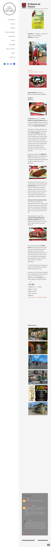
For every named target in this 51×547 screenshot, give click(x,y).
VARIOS (13, 53)
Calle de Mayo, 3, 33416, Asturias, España (37, 297)
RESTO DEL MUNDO (10, 32)
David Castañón (28, 505)
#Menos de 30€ (32, 291)
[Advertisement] (35, 310)
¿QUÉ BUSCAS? (11, 19)
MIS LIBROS (12, 44)
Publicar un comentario (28, 534)
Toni (26, 498)
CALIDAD (13, 24)
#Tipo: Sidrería (32, 293)
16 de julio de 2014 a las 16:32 (31, 531)
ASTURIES (12, 28)
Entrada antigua (42, 540)
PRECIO (13, 40)
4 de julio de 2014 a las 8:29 (31, 517)
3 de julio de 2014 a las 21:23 (31, 502)
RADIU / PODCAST (10, 48)
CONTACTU (12, 57)
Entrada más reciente (29, 540)
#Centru (39, 287)
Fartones (27, 520)
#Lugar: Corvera (32, 289)
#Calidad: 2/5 (32, 287)
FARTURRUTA (11, 36)
